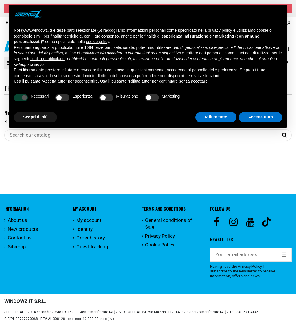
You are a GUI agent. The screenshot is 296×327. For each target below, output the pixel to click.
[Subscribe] (284, 254)
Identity (84, 229)
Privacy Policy (160, 236)
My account (88, 220)
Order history (90, 238)
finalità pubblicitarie (47, 58)
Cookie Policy (159, 245)
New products (23, 229)
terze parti (103, 47)
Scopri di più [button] (35, 117)
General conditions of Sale (168, 223)
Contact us (20, 238)
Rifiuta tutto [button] (216, 117)
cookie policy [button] (97, 41)
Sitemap (17, 247)
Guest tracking (92, 247)
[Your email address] (243, 254)
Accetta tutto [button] (260, 117)
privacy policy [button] (220, 30)
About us (17, 220)
